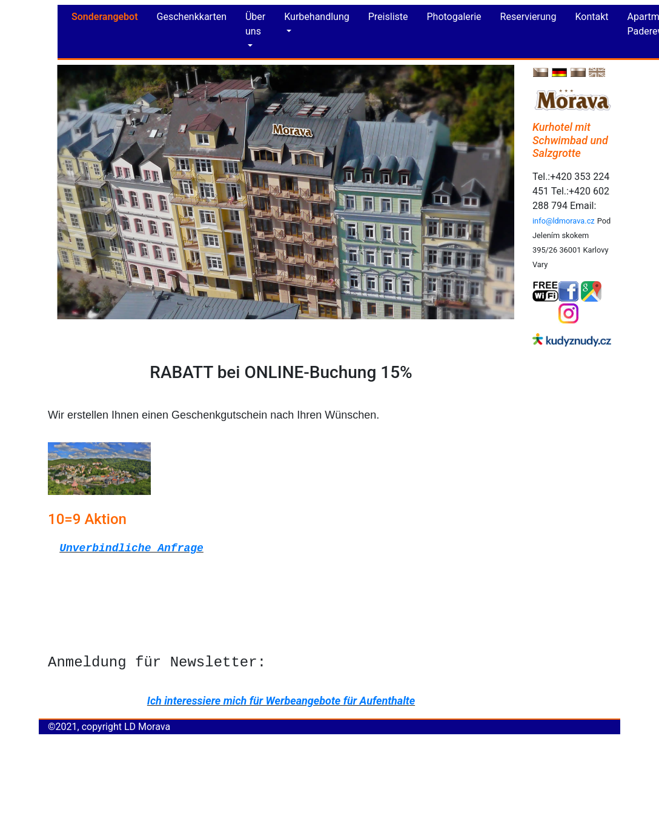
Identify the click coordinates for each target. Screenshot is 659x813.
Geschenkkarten (192, 16)
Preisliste (388, 16)
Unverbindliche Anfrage (131, 548)
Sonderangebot (104, 16)
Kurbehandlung (316, 16)
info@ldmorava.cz (563, 220)
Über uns (255, 24)
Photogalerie (454, 16)
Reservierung (528, 16)
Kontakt (591, 16)
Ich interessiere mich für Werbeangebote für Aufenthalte (281, 700)
